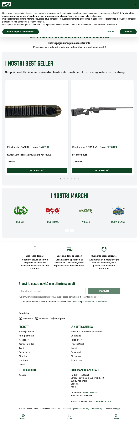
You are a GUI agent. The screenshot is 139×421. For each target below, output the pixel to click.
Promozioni (76, 360)
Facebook (26, 318)
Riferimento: (13, 147)
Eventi (74, 347)
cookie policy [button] (96, 16)
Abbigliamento (26, 335)
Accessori (24, 339)
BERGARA (112, 147)
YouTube (41, 318)
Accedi (22, 374)
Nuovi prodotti (26, 331)
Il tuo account (27, 370)
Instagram (57, 318)
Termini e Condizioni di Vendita (86, 331)
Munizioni (24, 360)
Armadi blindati (26, 343)
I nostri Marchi (78, 343)
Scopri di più (37, 170)
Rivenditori (76, 339)
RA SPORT (44, 147)
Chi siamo (76, 356)
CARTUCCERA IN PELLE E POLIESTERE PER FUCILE (29, 155)
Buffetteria (24, 352)
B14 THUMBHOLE (79, 155)
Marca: (35, 147)
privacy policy (96, 408)
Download (76, 352)
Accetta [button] (128, 31)
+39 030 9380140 (89, 392)
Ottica (22, 364)
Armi (21, 347)
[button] (60, 178)
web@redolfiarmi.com (100, 401)
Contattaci (76, 335)
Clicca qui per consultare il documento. (90, 301)
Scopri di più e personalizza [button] (20, 31)
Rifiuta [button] (111, 31)
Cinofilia (23, 356)
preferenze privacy (81, 408)
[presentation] (67, 230)
